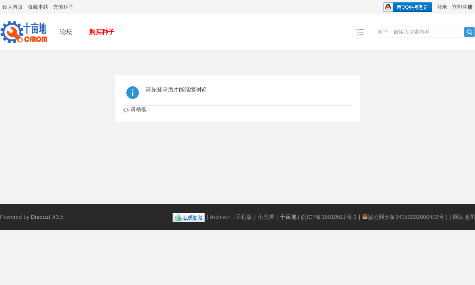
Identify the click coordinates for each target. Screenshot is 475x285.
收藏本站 (38, 7)
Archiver (220, 217)
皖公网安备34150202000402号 (403, 217)
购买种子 (101, 31)
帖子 (383, 32)
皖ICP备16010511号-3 (329, 217)
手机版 (244, 217)
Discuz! (41, 217)
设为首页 (12, 7)
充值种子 (63, 7)
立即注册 (462, 7)
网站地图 (464, 217)
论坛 (66, 31)
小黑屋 (266, 217)
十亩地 (288, 217)
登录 (442, 7)
